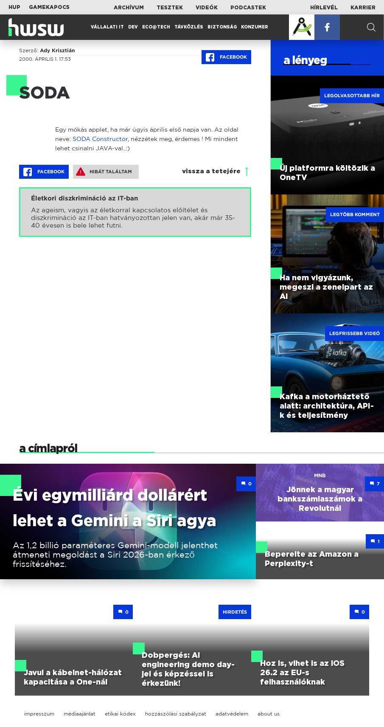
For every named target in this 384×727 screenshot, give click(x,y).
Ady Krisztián (57, 50)
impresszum (39, 713)
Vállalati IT (107, 27)
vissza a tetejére (211, 171)
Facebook (226, 57)
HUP (14, 7)
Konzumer (254, 27)
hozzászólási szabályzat (175, 713)
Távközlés (188, 27)
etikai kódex (120, 713)
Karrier (363, 7)
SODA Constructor (100, 138)
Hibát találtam (104, 171)
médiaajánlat (79, 713)
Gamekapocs (49, 7)
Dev (133, 27)
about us (269, 713)
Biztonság (222, 27)
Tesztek (170, 7)
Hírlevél (324, 7)
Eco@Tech (156, 27)
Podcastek (248, 7)
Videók (207, 7)
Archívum (129, 7)
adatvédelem (232, 713)
